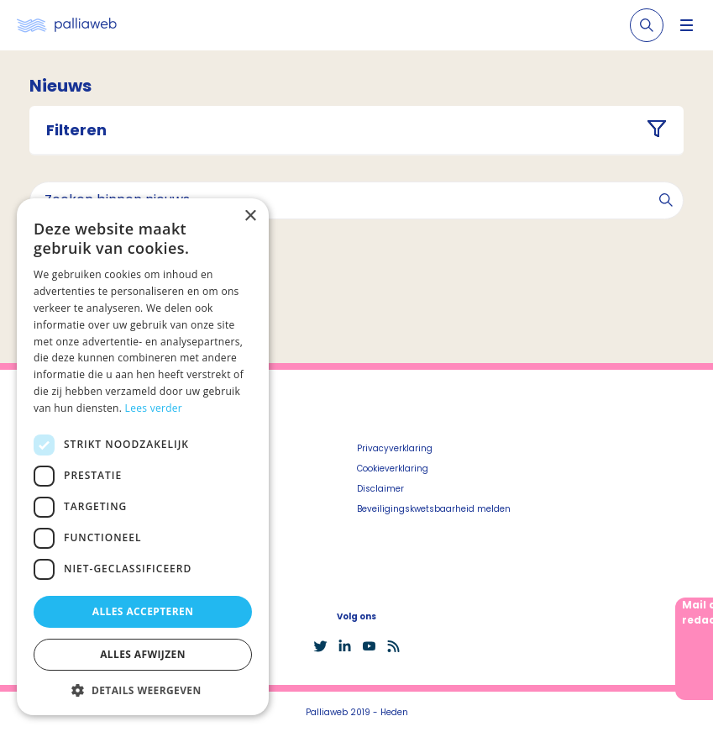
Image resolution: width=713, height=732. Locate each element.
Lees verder (154, 408)
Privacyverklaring (395, 448)
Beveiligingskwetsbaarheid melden (434, 509)
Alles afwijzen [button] (143, 654)
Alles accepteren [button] (143, 611)
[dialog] (143, 456)
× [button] (250, 216)
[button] (143, 690)
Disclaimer (380, 488)
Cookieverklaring (392, 468)
